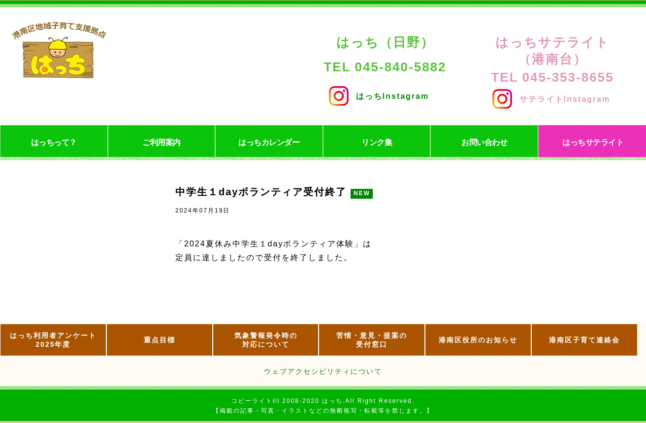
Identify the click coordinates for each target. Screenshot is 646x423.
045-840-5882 (401, 67)
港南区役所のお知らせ (478, 340)
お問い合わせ (484, 142)
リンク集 (376, 142)
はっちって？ (54, 142)
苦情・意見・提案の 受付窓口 (371, 340)
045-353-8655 (568, 77)
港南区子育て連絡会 (584, 340)
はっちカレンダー (268, 142)
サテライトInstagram (551, 96)
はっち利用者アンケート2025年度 (53, 340)
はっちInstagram (379, 93)
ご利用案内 (161, 142)
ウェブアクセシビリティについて (323, 371)
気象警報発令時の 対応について (265, 340)
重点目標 (159, 340)
